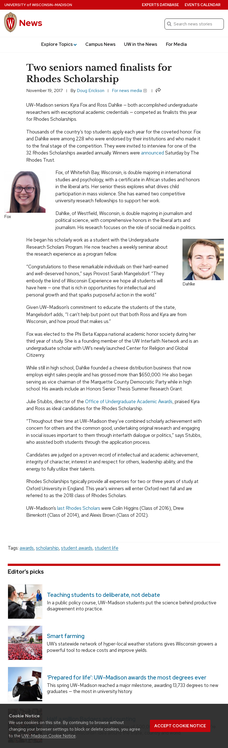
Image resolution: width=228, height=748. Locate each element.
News (30, 23)
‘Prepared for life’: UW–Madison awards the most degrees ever (126, 677)
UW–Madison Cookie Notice (49, 736)
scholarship (47, 548)
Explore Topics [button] (59, 44)
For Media (176, 44)
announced (152, 153)
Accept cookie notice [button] (180, 726)
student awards (76, 548)
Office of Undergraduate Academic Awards (129, 401)
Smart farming (65, 636)
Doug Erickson (90, 90)
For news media (129, 90)
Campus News (100, 44)
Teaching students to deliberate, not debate (103, 595)
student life (106, 548)
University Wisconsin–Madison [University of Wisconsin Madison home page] (38, 4)
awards (27, 548)
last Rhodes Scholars (78, 508)
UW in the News (140, 44)
